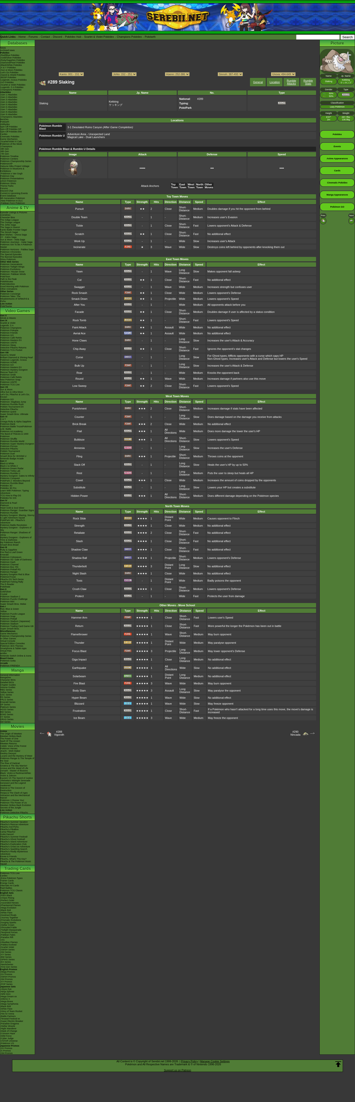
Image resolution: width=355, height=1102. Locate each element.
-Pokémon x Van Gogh (11, 173)
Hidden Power (79, 495)
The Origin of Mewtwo (11, 733)
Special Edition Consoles (12, 643)
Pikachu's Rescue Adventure (14, 824)
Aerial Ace (79, 333)
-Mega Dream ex (8, 996)
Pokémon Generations (11, 264)
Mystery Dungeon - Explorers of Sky (16, 528)
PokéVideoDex (7, 284)
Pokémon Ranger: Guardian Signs (17, 510)
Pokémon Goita (8, 660)
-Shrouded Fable (8, 927)
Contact (45, 36)
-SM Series (5, 952)
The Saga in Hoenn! (10, 227)
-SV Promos (6, 974)
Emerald (4, 554)
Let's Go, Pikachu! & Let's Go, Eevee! (15, 395)
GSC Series (6, 694)
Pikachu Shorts (17, 817)
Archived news (7, 50)
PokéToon (5, 276)
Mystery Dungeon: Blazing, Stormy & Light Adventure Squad (17, 516)
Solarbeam (79, 676)
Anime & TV (17, 208)
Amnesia (79, 447)
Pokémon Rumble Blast (11, 483)
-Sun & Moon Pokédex (11, 70)
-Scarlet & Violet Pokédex (12, 85)
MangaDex (5, 677)
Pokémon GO (7, 335)
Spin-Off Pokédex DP (10, 129)
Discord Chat (6, 191)
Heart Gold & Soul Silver (12, 508)
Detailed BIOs (7, 682)
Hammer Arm (79, 617)
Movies (17, 726)
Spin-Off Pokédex (9, 126)
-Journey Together (9, 917)
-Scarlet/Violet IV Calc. (11, 141)
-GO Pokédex (7, 82)
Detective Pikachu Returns (13, 347)
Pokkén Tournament (10, 451)
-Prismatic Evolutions (10, 920)
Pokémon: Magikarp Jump (13, 402)
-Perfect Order (7, 900)
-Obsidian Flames (9, 942)
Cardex (3, 134)
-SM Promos (6, 979)
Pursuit (79, 208)
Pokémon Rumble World (12, 441)
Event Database (8, 196)
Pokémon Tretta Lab (10, 471)
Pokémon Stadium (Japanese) (15, 621)
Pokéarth (150, 36)
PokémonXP (6, 163)
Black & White (7, 463)
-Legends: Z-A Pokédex (11, 87)
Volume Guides (7, 687)
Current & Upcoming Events (14, 193)
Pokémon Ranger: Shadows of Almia (15, 533)
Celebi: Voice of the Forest (13, 746)
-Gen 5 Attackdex (8, 104)
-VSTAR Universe (9, 1041)
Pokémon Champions (10, 328)
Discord (57, 36)
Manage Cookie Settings (215, 1061)
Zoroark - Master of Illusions (14, 770)
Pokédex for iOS (8, 498)
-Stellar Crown (7, 925)
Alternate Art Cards (9, 885)
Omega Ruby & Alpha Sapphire (15, 421)
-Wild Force (6, 1036)
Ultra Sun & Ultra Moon (11, 392)
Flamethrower (79, 634)
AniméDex (5, 215)
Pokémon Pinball (8, 619)
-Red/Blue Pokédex (9, 55)
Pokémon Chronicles (10, 252)
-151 (2, 940)
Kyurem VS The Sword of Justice (16, 778)
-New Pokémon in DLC (11, 200)
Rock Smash (79, 292)
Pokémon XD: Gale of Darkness (16, 559)
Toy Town (174, 186)
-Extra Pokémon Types (11, 878)
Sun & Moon (6, 389)
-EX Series (5, 962)
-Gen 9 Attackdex (8, 114)
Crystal (3, 594)
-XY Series (5, 954)
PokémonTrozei (8, 577)
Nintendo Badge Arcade (12, 458)
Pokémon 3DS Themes (11, 646)
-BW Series (6, 957)
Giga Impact (79, 659)
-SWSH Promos (8, 977)
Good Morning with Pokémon (14, 286)
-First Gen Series (8, 967)
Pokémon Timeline (9, 156)
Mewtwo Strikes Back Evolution (15, 805)
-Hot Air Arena (7, 1014)
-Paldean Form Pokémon (12, 203)
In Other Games (8, 638)
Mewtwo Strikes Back (10, 736)
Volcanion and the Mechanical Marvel (15, 796)
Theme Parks (7, 186)
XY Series (5, 717)
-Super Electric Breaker (11, 1021)
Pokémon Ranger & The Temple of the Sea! (17, 759)
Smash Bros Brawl (9, 545)
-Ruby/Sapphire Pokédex (12, 60)
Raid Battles (6, 888)
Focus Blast (79, 651)
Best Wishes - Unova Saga (13, 234)
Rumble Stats (308, 82)
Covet (79, 480)
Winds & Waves (8, 318)
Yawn (79, 271)
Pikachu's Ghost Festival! (12, 839)
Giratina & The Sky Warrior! (13, 765)
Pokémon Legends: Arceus (13, 360)
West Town (191, 186)
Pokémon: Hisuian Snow (12, 271)
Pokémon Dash (8, 562)
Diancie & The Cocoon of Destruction (12, 789)
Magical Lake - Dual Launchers (86, 137)
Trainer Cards (7, 880)
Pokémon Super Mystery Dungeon (17, 444)
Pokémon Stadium (9, 623)
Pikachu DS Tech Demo (12, 579)
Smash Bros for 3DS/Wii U (13, 456)
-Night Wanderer (8, 1028)
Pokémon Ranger (9, 572)
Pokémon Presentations (12, 178)
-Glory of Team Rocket (11, 1011)
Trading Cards (17, 868)
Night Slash (79, 573)
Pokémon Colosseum (10, 557)
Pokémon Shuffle (8, 439)
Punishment (79, 408)
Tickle (79, 225)
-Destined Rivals (8, 915)
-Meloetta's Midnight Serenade (15, 780)
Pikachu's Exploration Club (13, 844)
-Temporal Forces (9, 932)
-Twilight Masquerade (10, 930)
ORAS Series (7, 719)
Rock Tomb (79, 320)
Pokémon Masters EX (11, 340)
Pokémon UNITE (8, 342)
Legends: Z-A (7, 325)
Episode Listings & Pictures (13, 212)
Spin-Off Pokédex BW (11, 131)
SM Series (5, 722)
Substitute (79, 487)
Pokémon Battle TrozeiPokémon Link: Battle (16, 427)
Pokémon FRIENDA (10, 665)
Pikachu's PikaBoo (9, 829)
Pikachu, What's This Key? (13, 859)
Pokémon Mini (7, 601)
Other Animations (8, 289)
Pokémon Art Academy (11, 431)
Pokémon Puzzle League (12, 614)
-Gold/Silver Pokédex (10, 57)
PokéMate (5, 587)
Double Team (79, 217)
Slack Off (79, 464)
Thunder (79, 642)
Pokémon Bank (7, 424)
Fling (79, 456)
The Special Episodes (11, 254)
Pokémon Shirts (8, 183)
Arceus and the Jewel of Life (14, 768)
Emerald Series (8, 702)
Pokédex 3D (6, 485)
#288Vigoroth (59, 733)
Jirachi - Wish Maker (10, 751)
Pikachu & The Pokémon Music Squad (15, 862)
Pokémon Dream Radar (12, 468)
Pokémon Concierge (10, 294)
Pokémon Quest (8, 411)
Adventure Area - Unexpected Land (89, 134)
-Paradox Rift (6, 937)
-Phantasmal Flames (10, 905)
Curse (79, 357)
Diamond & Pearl (8, 503)
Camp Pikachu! (7, 832)
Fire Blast (79, 683)
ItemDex (4, 119)
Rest (79, 473)
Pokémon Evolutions (10, 269)
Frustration (79, 710)
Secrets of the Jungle (10, 807)
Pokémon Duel (7, 453)
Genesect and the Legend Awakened (13, 784)
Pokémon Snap (8, 616)
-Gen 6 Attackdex (8, 107)
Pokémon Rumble (9, 513)
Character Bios (7, 217)
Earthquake (79, 667)
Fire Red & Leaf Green (11, 552)
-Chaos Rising (7, 898)
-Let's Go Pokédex (9, 72)
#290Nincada (295, 733)
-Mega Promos (7, 972)
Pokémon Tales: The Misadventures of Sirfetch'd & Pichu (14, 298)
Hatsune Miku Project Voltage (14, 166)
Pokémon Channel (9, 564)
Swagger (79, 286)
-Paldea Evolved (8, 944)
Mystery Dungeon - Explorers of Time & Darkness (16, 538)
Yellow (3, 611)
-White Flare (6, 912)
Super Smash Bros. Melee (13, 604)
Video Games (17, 311)
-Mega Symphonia (9, 1004)
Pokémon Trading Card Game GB (17, 626)
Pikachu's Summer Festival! (14, 836)
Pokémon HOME (8, 362)
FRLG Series (6, 699)
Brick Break (79, 424)
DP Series (5, 704)
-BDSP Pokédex (8, 77)
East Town (182, 186)
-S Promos (5, 1050)
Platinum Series (8, 707)
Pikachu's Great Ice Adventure (15, 846)
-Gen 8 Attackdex (8, 112)
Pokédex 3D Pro (8, 488)
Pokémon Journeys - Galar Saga (16, 242)
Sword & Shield (8, 355)
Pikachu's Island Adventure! (13, 841)
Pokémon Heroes (9, 748)
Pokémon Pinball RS (10, 569)
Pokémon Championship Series (15, 161)
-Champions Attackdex (11, 117)
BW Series (5, 712)
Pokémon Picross (9, 446)
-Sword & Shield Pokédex (12, 75)
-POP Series (6, 984)
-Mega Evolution (8, 907)
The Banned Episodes (11, 257)
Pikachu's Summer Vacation (14, 822)
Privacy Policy (189, 1061)
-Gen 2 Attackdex (8, 97)
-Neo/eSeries (6, 964)
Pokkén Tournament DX (12, 407)
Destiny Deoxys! (8, 753)
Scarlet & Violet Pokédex (99, 36)
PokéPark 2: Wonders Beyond (15, 481)
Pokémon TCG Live (9, 384)
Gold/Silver (5, 591)
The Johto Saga (8, 225)
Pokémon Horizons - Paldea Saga (17, 249)
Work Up (79, 241)
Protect (79, 596)
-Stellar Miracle (7, 1026)
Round (79, 378)
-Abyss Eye (6, 989)
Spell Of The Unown (10, 741)
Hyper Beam (79, 697)
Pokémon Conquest (10, 478)
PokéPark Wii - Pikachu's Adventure (12, 521)
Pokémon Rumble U (10, 473)
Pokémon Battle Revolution (13, 525)
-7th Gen (4, 154)
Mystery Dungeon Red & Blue (15, 574)
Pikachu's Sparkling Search (13, 849)
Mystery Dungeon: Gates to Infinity (17, 476)
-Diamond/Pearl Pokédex (12, 62)
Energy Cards (7, 883)
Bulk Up (79, 365)
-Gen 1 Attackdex (8, 94)
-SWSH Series (7, 949)
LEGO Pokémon (8, 181)
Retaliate (79, 532)
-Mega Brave (6, 1001)
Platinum (4, 505)
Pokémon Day (7, 176)
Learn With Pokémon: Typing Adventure (14, 491)
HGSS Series (7, 709)
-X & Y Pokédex (8, 67)
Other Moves (209, 186)
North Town (199, 186)
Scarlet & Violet (7, 323)
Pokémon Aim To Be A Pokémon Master (16, 245)
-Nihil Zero (5, 994)
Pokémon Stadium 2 (10, 596)
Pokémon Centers (9, 159)
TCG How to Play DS (10, 495)
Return (79, 625)
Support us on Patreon (177, 1070)
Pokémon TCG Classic (11, 890)
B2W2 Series (6, 714)
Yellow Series (7, 692)
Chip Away (79, 348)
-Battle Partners (8, 1016)
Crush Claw (79, 588)
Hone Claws (79, 340)
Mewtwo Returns (8, 743)
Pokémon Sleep (8, 345)
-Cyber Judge (7, 1038)
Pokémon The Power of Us (13, 802)
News (3, 48)
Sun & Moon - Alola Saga (12, 239)
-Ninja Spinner (7, 991)
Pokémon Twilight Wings (12, 267)
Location (274, 82)
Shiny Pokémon (8, 259)
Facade (79, 311)
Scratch (79, 233)
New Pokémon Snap (10, 379)
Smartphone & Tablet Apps (13, 648)
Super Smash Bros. (9, 628)
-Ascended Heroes (9, 903)
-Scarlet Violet (7, 947)
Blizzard (79, 703)
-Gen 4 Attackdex (8, 102)
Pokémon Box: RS (9, 567)
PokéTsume (6, 306)
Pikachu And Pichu (9, 827)
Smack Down (79, 298)
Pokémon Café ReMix (11, 338)
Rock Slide (79, 518)
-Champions (6, 146)
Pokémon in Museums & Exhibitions (12, 169)
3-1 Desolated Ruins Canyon (100, 127)
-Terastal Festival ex (10, 1018)
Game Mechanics (9, 139)
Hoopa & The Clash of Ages (14, 793)
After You (79, 304)
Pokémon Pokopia (9, 330)
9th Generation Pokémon (12, 198)
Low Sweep (79, 385)
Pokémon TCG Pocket (11, 350)
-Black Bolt (5, 910)
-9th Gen (4, 149)
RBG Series (6, 690)
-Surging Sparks (8, 922)
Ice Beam (79, 717)
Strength (79, 525)
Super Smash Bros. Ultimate (14, 414)
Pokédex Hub (73, 36)
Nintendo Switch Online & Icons (15, 656)
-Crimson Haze (7, 1033)
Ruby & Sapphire (8, 550)
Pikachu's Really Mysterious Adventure (14, 852)
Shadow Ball (79, 557)
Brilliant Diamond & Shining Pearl (16, 357)
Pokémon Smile (8, 374)
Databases (17, 43)
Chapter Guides (8, 685)
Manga (17, 670)
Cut (79, 279)
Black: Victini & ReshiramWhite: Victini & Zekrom (15, 774)
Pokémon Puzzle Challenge (14, 599)
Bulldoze (79, 439)
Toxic (79, 580)
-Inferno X (5, 999)
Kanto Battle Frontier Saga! (13, 230)
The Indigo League (9, 220)
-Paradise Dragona (9, 1023)
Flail (79, 431)
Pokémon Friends (9, 333)
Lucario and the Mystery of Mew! (16, 756)
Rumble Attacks (291, 82)
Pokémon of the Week (11, 144)
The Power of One (9, 738)
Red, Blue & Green (9, 609)
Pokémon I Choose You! (12, 800)
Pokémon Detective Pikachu (14, 812)
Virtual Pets (6, 651)
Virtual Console (7, 641)
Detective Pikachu (9, 409)
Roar (79, 372)
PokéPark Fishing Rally (11, 582)
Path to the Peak (8, 279)
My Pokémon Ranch (10, 542)
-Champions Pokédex (10, 90)
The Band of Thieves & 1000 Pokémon (14, 435)
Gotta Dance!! (7, 834)
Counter (79, 416)
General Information (10, 675)
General (258, 82)
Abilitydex (5, 124)
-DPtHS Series (7, 959)
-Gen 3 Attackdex (8, 99)
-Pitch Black (6, 895)
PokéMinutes (6, 281)
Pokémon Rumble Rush (12, 404)
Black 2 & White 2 (9, 466)
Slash (79, 541)
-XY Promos (6, 981)
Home (22, 36)
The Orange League (10, 222)
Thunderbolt (79, 566)
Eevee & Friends (8, 856)
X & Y (3, 419)
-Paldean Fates (7, 935)
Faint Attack (79, 327)
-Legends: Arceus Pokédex (13, 80)
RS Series (5, 697)
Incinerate (79, 247)
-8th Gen (4, 151)
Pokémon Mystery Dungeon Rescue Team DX (14, 371)
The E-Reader (7, 584)
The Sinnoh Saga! (9, 232)
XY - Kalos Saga (8, 237)
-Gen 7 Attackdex (8, 109)
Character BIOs (8, 680)
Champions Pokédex (129, 36)
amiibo (3, 653)
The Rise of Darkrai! (10, 763)
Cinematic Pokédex (9, 136)
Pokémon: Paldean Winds (13, 274)
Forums (33, 36)
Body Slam (79, 690)
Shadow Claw (79, 549)
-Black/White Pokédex (11, 65)
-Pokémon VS (7, 1043)
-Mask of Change (8, 1031)
